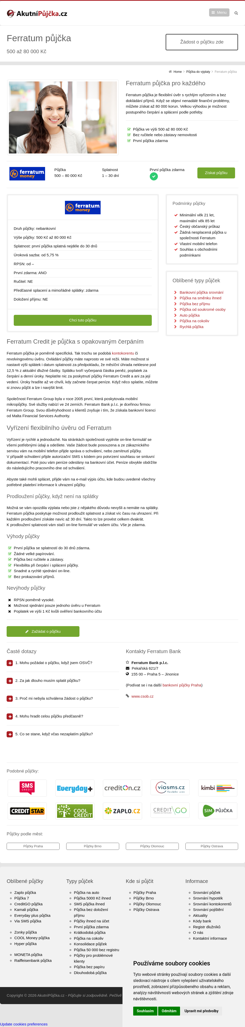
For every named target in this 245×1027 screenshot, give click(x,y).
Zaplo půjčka (25, 892)
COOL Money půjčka (32, 938)
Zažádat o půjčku (43, 631)
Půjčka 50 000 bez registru (96, 950)
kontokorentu (123, 353)
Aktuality (200, 915)
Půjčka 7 (21, 898)
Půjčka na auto (86, 892)
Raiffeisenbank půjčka (32, 960)
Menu (222, 12)
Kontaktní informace (210, 938)
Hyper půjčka (25, 943)
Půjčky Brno (92, 846)
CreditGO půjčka (28, 904)
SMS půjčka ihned (89, 904)
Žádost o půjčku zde (202, 42)
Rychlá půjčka (191, 327)
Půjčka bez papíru (89, 967)
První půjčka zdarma (91, 927)
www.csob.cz (142, 696)
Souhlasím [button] (145, 1011)
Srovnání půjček (207, 892)
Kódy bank (202, 921)
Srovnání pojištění (208, 909)
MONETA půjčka (28, 954)
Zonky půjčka (25, 932)
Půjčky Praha (33, 846)
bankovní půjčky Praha (181, 685)
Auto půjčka (190, 315)
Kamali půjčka (26, 909)
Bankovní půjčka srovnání (202, 292)
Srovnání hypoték (208, 898)
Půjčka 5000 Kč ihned (92, 898)
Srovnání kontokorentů (212, 904)
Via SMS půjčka (27, 921)
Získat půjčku (216, 173)
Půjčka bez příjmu (195, 304)
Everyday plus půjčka (32, 915)
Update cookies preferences (24, 1024)
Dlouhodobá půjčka (90, 972)
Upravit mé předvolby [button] (201, 1011)
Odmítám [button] (169, 1011)
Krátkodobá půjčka (89, 932)
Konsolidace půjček (90, 944)
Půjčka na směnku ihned (200, 298)
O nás (198, 932)
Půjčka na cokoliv (194, 321)
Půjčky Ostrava (212, 846)
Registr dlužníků (207, 927)
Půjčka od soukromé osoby (203, 309)
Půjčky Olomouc (152, 846)
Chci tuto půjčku (83, 320)
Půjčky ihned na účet (91, 921)
